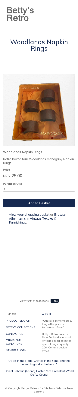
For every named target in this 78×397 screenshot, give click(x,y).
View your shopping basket (29, 214)
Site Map (49, 388)
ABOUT (46, 314)
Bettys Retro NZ (31, 388)
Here (54, 300)
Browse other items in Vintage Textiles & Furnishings (37, 218)
